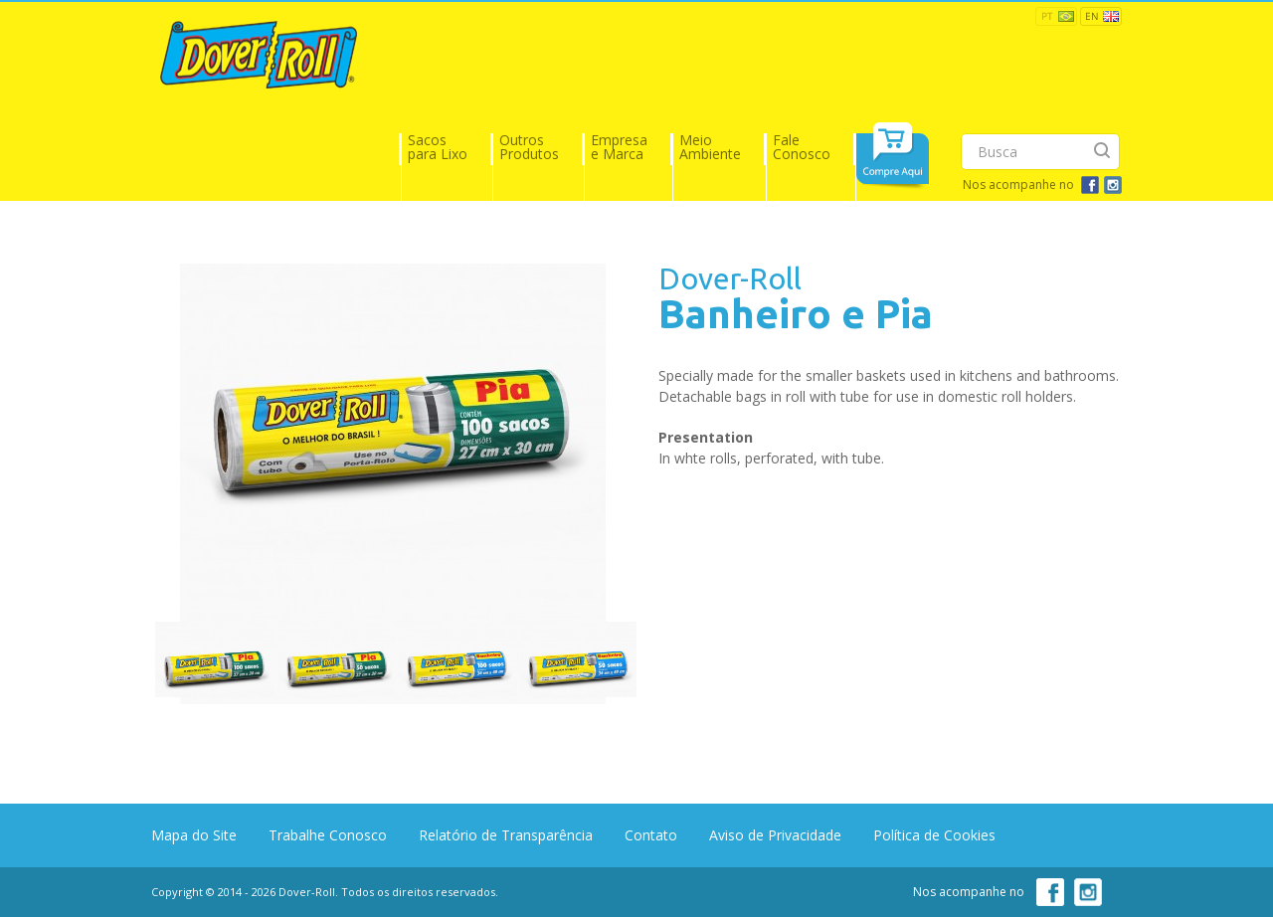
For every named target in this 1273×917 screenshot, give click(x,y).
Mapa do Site (194, 834)
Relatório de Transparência (506, 834)
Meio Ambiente (710, 146)
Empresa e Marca (619, 146)
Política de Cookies (934, 834)
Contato (651, 834)
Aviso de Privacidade (775, 834)
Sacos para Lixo (437, 146)
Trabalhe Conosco (328, 834)
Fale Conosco (801, 146)
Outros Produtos (529, 146)
